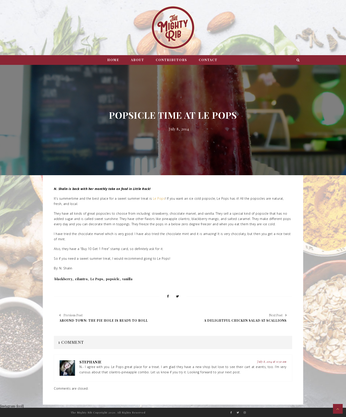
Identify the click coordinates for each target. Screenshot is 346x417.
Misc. (162, 128)
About (137, 60)
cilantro (81, 279)
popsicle (113, 279)
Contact (208, 60)
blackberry (63, 279)
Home (113, 60)
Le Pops (159, 198)
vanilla (127, 279)
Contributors (171, 60)
